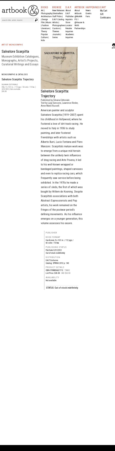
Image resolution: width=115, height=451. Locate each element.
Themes (55, 31)
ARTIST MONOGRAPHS (12, 45)
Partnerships (79, 28)
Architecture (46, 16)
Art (42, 10)
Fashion (45, 25)
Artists (55, 22)
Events (88, 13)
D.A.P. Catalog (58, 19)
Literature (45, 28)
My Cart (103, 10)
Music (48, 22)
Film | (43, 22)
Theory (44, 31)
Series (55, 37)
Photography (46, 13)
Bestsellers (58, 13)
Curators (56, 28)
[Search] (18, 20)
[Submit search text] (36, 20)
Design (45, 19)
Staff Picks (57, 16)
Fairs (88, 16)
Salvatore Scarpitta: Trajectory (18, 79)
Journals (56, 34)
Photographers (58, 25)
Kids (43, 40)
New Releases (58, 10)
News (88, 10)
